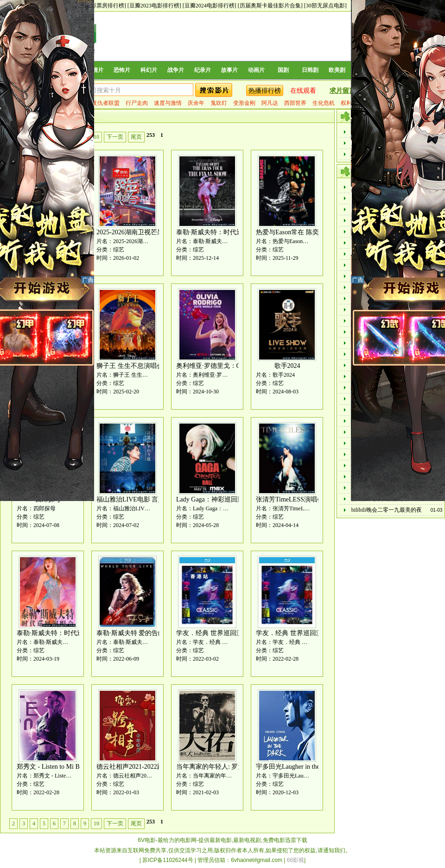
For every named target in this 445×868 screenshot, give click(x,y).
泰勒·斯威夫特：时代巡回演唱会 (63, 633)
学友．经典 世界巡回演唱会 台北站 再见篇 (317, 633)
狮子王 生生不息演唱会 (129, 365)
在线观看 (303, 90)
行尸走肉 (137, 103)
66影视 (295, 860)
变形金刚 (244, 103)
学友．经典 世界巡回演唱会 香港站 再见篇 (237, 633)
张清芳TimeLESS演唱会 (290, 499)
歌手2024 (287, 365)
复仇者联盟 (106, 103)
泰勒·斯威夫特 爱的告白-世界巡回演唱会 (154, 633)
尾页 (136, 137)
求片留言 (343, 90)
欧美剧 (337, 70)
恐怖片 (122, 70)
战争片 (175, 70)
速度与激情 (168, 103)
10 (96, 137)
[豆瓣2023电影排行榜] (154, 5)
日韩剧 (310, 70)
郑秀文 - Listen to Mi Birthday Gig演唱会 (73, 766)
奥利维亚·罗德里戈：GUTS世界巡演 (227, 365)
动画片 (256, 70)
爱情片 (95, 70)
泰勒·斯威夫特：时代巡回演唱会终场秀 (232, 232)
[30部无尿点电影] (325, 5)
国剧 (283, 70)
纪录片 (202, 70)
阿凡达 (269, 103)
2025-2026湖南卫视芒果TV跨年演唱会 (150, 232)
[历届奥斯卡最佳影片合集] (270, 5)
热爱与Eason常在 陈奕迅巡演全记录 (307, 232)
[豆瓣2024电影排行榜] (209, 5)
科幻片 (148, 70)
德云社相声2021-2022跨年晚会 (139, 766)
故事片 (229, 70)
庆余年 (196, 103)
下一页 (115, 137)
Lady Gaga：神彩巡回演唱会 (216, 499)
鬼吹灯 (218, 103)
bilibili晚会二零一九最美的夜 (386, 510)
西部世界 (295, 103)
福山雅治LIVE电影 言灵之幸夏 (140, 499)
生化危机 (323, 103)
